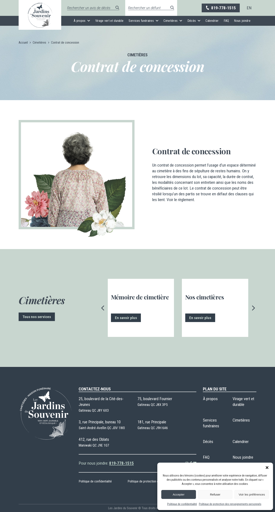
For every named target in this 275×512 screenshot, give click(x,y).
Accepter (178, 494)
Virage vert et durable (109, 21)
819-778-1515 (220, 8)
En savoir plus (126, 317)
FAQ (226, 21)
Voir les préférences (252, 494)
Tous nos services (37, 316)
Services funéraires (141, 21)
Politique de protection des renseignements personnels (230, 504)
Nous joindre (242, 21)
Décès (191, 21)
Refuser (215, 494)
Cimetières (170, 21)
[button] (267, 468)
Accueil (23, 42)
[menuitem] (249, 8)
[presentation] (103, 308)
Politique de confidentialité (182, 504)
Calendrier (212, 21)
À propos (79, 21)
